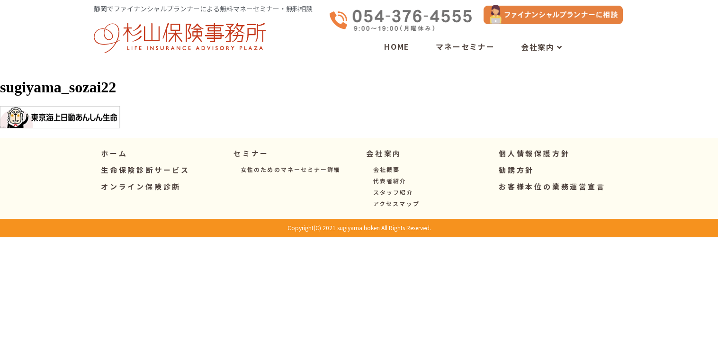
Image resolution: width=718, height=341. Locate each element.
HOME (397, 56)
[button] (251, 163)
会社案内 (542, 57)
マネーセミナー (465, 56)
